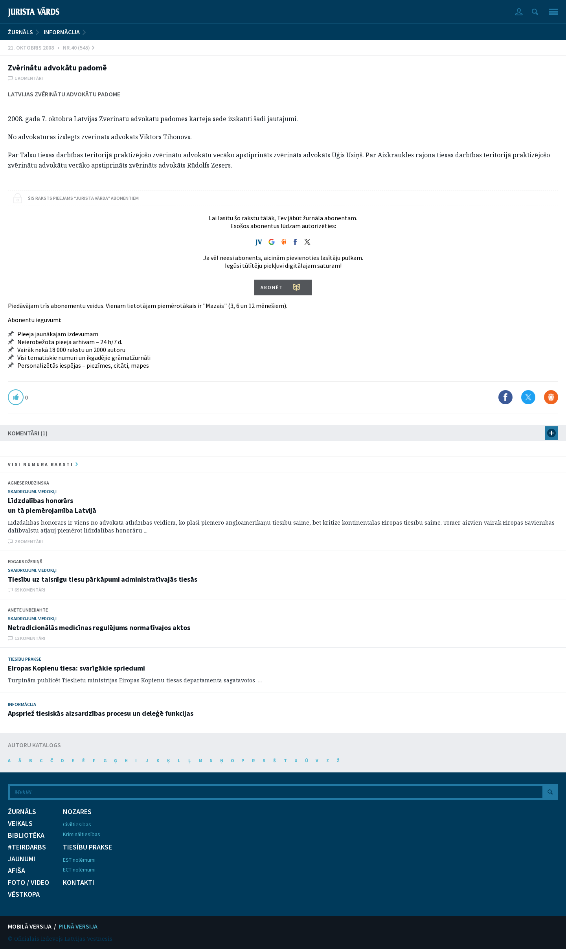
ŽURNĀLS (20, 32)
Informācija (62, 32)
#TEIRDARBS (27, 847)
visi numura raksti (43, 464)
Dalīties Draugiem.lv (551, 397)
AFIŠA (16, 871)
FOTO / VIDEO (28, 882)
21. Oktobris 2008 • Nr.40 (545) (51, 47)
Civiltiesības (77, 824)
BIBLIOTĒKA (26, 835)
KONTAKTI (78, 882)
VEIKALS (20, 823)
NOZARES (77, 812)
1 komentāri (29, 78)
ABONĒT (272, 287)
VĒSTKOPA (24, 894)
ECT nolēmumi (79, 869)
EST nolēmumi (79, 859)
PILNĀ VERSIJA (78, 926)
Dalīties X (528, 397)
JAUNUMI (21, 859)
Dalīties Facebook (505, 397)
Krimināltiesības (81, 834)
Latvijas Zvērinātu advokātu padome (64, 94)
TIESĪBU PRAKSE (87, 847)
